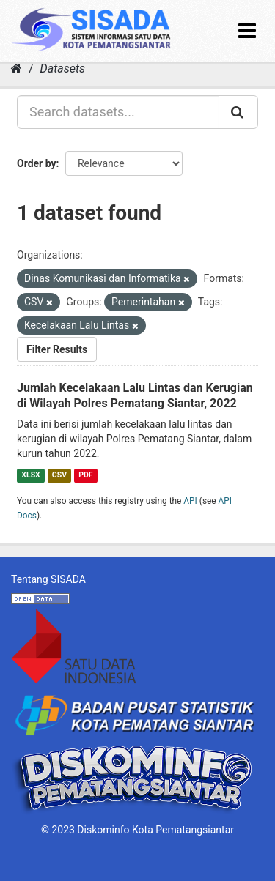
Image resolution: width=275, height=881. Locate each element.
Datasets (62, 68)
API (190, 501)
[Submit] (238, 112)
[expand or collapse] (247, 31)
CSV (59, 475)
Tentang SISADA (48, 579)
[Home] (16, 68)
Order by (36, 163)
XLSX (30, 475)
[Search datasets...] (118, 112)
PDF (85, 475)
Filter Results (56, 349)
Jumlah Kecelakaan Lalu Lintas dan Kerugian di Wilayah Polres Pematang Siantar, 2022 (135, 395)
